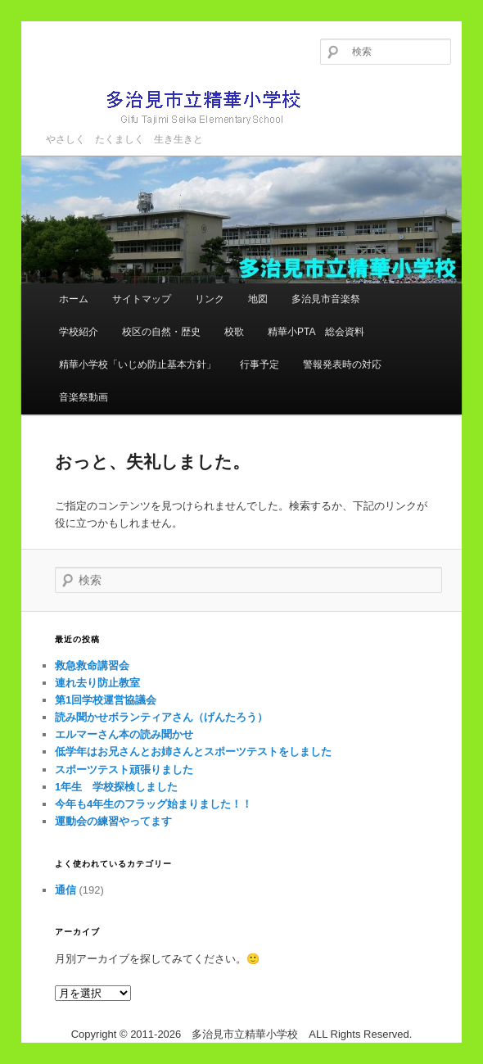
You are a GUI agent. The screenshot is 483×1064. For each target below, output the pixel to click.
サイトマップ (141, 299)
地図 (258, 299)
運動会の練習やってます (113, 821)
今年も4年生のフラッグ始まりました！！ (153, 804)
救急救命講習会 (92, 665)
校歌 (234, 331)
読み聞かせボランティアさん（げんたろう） (161, 717)
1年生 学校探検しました (116, 787)
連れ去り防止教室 (97, 683)
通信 (65, 890)
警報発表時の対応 (342, 364)
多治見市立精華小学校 (181, 106)
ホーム (73, 299)
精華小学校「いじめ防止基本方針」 (137, 364)
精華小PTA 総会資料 (316, 331)
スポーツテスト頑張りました (124, 769)
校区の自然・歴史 (161, 331)
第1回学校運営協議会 (105, 700)
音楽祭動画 (83, 397)
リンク (209, 299)
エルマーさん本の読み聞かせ (124, 734)
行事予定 (259, 364)
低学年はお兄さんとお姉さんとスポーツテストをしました (193, 751)
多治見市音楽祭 (325, 299)
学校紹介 (78, 331)
